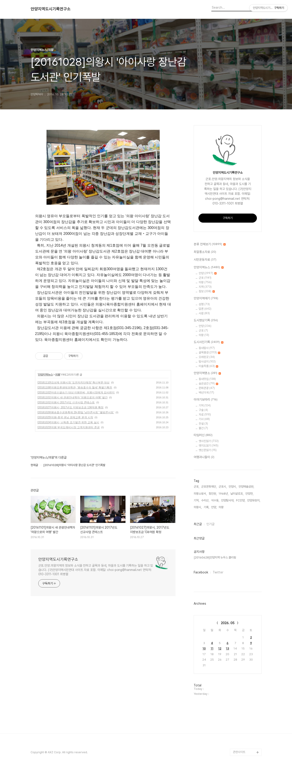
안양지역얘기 (206, 298)
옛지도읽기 (208, 445)
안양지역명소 (207, 373)
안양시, (233, 486)
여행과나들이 (204, 457)
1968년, (224, 493)
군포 (205, 277)
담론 (205, 308)
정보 (207, 291)
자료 (205, 414)
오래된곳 (207, 357)
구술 (203, 410)
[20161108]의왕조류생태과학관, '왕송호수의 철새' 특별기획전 (75, 387)
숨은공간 (208, 383)
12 (219, 648)
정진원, (213, 493)
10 (204, 648)
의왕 (57, 374)
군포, (196, 486)
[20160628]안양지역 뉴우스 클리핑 (215, 557)
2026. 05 (227, 623)
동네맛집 (207, 379)
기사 (204, 419)
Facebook (201, 572)
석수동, (215, 500)
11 (212, 648)
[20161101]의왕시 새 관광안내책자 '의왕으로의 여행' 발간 (73, 397)
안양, (214, 507)
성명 (204, 304)
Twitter (218, 572)
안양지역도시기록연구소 (50, 9)
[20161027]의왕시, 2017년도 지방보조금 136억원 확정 (71, 407)
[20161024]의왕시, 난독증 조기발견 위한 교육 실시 (68, 422)
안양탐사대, (227, 500)
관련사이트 (239, 752)
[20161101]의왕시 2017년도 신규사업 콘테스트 (66, 402)
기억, (196, 500)
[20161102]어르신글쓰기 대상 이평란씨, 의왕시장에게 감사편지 (76, 392)
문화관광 (207, 388)
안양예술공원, (246, 486)
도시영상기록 (206, 320)
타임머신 (203, 435)
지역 (205, 287)
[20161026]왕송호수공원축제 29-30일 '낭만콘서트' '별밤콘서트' (76, 412)
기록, (206, 507)
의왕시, (198, 507)
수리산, (205, 500)
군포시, (223, 486)
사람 (204, 313)
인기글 (210, 524)
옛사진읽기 (209, 441)
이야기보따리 (205, 399)
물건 (203, 428)
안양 (208, 273)
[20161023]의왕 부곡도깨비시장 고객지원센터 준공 (69, 427)
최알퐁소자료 (205, 252)
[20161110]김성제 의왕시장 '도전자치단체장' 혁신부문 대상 (74, 382)
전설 (203, 423)
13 (227, 648)
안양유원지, (253, 500)
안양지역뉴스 (45, 374)
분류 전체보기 (210, 244)
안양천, (249, 493)
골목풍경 (209, 352)
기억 (205, 405)
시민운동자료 (205, 259)
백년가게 (206, 392)
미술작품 (208, 366)
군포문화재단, (209, 486)
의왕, (221, 507)
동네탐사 (207, 348)
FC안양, (240, 500)
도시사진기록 (208, 342)
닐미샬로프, (237, 493)
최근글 (198, 524)
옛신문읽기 (208, 450)
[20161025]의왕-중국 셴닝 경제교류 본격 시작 (65, 417)
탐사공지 (207, 361)
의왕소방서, (200, 493)
